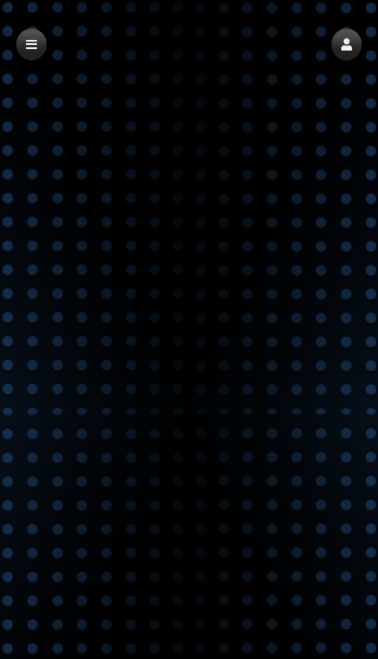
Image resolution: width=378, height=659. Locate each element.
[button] (346, 44)
